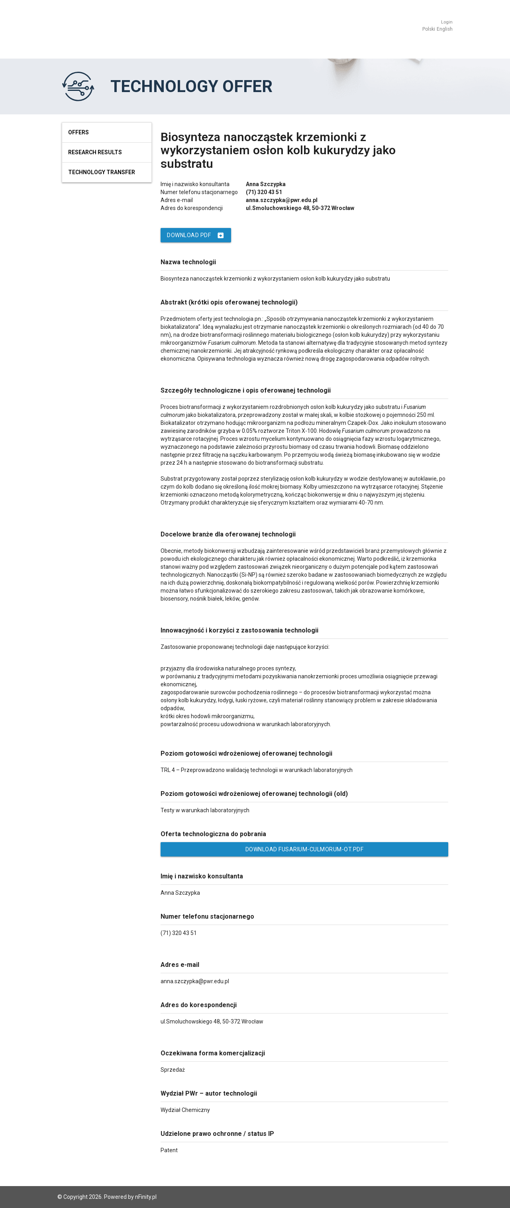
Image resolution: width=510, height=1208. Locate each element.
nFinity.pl (146, 1197)
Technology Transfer (101, 172)
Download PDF (196, 235)
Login (447, 22)
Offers (78, 132)
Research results (95, 152)
